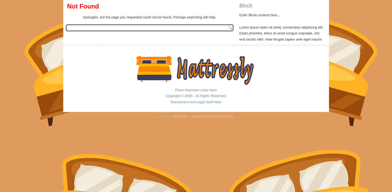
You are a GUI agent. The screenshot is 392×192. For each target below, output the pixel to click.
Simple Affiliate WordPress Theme (213, 116)
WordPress (180, 116)
